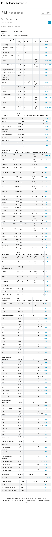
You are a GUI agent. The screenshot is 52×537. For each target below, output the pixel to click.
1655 (46, 92)
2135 (46, 124)
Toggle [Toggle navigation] (46, 13)
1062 (45, 160)
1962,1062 (48, 60)
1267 (45, 487)
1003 (46, 45)
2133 (46, 291)
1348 (45, 164)
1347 (46, 127)
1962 (46, 82)
